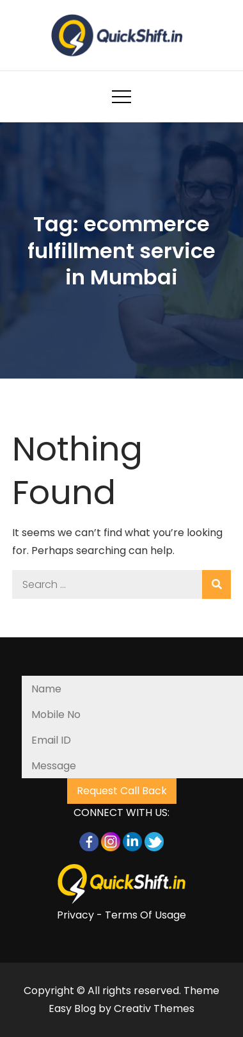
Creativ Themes (154, 1008)
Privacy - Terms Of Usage (121, 915)
